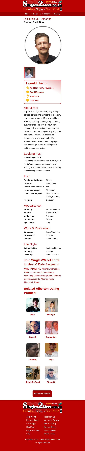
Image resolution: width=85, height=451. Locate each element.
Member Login (32, 420)
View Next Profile (42, 394)
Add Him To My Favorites (42, 88)
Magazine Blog (33, 430)
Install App (31, 423)
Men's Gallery (50, 423)
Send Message (37, 92)
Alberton (45, 269)
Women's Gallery (51, 420)
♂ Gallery (56, 14)
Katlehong (28, 276)
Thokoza (28, 272)
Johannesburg (47, 272)
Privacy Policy (50, 427)
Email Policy (49, 434)
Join (27, 14)
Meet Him (34, 96)
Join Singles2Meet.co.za (42, 260)
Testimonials (49, 417)
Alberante (35, 279)
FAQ (28, 434)
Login (35, 14)
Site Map (30, 427)
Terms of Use (50, 430)
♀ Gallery (46, 14)
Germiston (55, 269)
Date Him (34, 100)
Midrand (36, 272)
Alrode (37, 282)
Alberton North (47, 279)
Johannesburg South (43, 276)
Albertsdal (28, 282)
